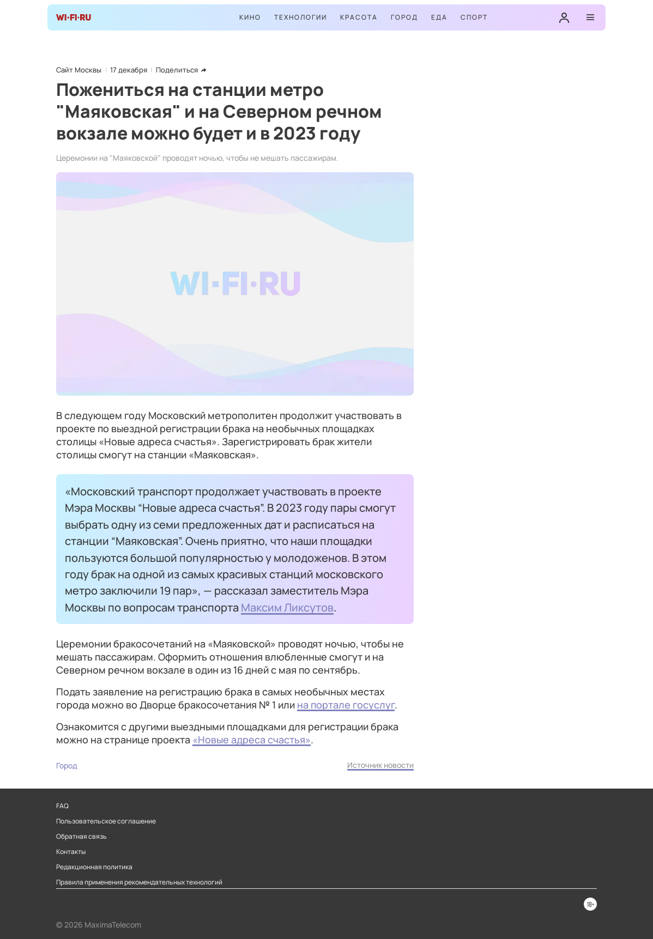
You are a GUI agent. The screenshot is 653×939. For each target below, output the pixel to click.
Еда (439, 17)
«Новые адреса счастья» (251, 739)
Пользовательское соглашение (106, 821)
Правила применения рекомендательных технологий (139, 882)
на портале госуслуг (346, 704)
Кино (250, 17)
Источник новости (380, 765)
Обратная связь (81, 836)
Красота (359, 17)
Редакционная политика (94, 867)
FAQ (62, 806)
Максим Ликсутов (287, 607)
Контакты (71, 851)
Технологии (300, 17)
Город (404, 17)
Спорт (474, 17)
